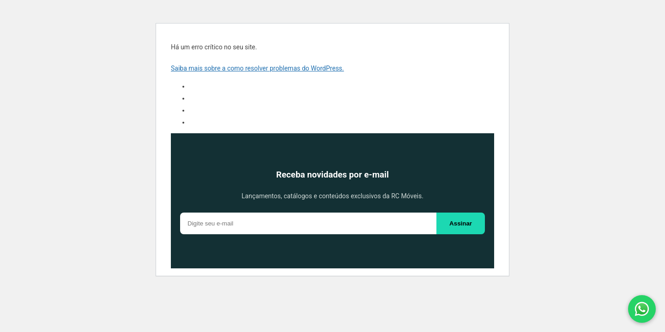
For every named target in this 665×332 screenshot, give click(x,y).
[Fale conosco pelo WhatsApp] (642, 309)
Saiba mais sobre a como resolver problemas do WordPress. (257, 68)
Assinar (460, 223)
